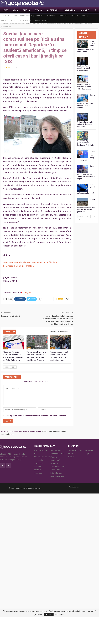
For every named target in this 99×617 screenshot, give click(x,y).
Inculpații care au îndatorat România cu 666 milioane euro (85, 87)
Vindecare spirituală (37, 468)
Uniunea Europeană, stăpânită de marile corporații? (84, 124)
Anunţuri (39, 16)
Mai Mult (85, 10)
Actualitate (5, 16)
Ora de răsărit (25, 21)
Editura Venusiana (57, 476)
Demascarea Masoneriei (23, 16)
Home (5, 10)
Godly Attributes (39, 461)
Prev (6, 367)
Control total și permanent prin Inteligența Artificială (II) (86, 143)
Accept (49, 614)
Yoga (15, 10)
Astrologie (53, 10)
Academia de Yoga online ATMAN (57, 468)
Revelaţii (74, 16)
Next (13, 367)
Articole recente (41, 21)
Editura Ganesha (56, 473)
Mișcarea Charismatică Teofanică (55, 460)
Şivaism (38, 10)
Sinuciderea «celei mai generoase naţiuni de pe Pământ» (30, 262)
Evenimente (63, 16)
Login (13, 21)
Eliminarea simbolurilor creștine (18, 266)
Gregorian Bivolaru (57, 454)
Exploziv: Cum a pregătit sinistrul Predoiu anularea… (84, 68)
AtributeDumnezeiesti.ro (41, 457)
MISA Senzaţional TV (40, 451)
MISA (84, 16)
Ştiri (5, 348)
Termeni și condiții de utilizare (75, 451)
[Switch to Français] (25, 293)
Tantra (26, 10)
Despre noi (51, 16)
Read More (60, 614)
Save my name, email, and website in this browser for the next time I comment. (36, 416)
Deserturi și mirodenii (10, 316)
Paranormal (70, 10)
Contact (4, 21)
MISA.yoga (38, 473)
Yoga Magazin (55, 450)
